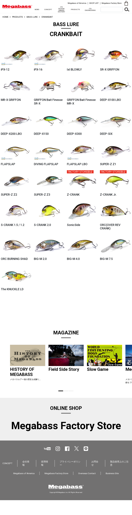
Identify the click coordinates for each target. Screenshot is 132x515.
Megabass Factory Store (111, 3)
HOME (5, 17)
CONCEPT (48, 9)
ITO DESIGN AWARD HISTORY (61, 9)
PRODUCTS (75, 9)
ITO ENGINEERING (90, 9)
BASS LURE (32, 17)
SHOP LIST (94, 3)
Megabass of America (77, 3)
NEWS (37, 9)
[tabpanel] (27, 365)
